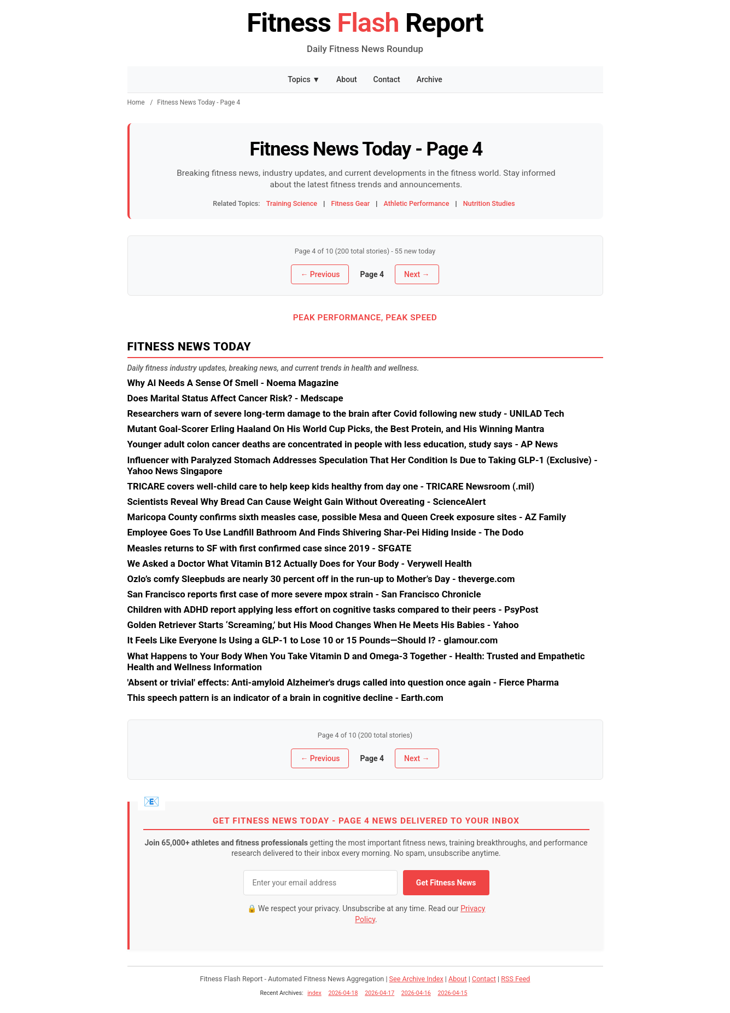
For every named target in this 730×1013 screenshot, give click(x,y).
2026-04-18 (343, 993)
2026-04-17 (379, 993)
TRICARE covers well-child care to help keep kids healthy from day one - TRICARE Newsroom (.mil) (331, 486)
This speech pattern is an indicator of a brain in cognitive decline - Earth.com (285, 697)
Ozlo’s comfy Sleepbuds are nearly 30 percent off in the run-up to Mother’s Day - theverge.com (321, 578)
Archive (429, 79)
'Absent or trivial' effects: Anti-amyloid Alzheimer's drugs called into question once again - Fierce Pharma (343, 682)
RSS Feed (515, 979)
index (314, 993)
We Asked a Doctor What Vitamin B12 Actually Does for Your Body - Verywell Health (299, 563)
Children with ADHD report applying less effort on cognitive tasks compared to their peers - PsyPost (333, 609)
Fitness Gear (350, 203)
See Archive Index (416, 979)
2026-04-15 (453, 993)
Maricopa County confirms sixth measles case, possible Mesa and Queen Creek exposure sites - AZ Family (347, 516)
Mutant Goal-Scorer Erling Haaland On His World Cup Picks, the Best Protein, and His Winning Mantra (336, 428)
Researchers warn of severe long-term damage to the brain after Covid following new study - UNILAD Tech (345, 413)
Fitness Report (365, 22)
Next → (417, 274)
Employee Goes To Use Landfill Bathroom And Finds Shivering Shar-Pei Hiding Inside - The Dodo (325, 532)
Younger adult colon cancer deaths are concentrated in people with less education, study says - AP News (342, 444)
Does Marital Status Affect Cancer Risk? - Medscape (235, 398)
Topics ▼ (304, 79)
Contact (386, 79)
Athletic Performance (416, 203)
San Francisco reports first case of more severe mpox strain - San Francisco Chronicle (304, 594)
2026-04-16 (416, 993)
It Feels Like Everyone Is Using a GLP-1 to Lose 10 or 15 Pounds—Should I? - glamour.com (312, 640)
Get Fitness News (446, 882)
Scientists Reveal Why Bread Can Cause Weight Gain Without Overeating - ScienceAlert (306, 501)
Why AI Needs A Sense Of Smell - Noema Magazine (233, 382)
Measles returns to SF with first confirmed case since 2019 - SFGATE (269, 548)
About (346, 79)
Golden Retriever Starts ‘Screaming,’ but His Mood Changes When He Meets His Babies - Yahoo (323, 624)
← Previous (320, 274)
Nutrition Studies (489, 203)
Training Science (291, 203)
